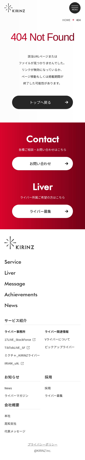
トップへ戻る (40, 102)
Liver (10, 273)
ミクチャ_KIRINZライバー (22, 355)
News (11, 305)
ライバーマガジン (16, 395)
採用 (48, 388)
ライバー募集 (40, 211)
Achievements (20, 294)
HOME (66, 20)
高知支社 (10, 423)
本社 (7, 416)
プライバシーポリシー (42, 444)
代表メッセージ (14, 431)
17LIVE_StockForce (17, 339)
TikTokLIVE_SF (14, 347)
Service (12, 262)
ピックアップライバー (60, 347)
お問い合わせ (40, 163)
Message (14, 283)
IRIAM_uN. (11, 363)
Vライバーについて (57, 339)
